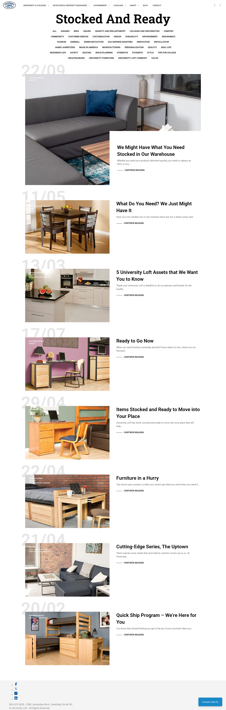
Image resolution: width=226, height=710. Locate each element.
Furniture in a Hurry (137, 478)
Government (100, 5)
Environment (150, 36)
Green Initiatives (94, 41)
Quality (152, 47)
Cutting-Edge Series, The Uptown (152, 546)
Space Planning (104, 52)
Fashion (61, 41)
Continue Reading (135, 170)
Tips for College (167, 52)
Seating (86, 52)
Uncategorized (76, 58)
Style (150, 52)
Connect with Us (210, 701)
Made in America (88, 47)
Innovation (143, 41)
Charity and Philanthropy (110, 31)
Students (137, 52)
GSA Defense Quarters (120, 41)
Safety (74, 52)
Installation (161, 41)
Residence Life (58, 52)
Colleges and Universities (145, 31)
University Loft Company (132, 58)
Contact (157, 5)
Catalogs (118, 5)
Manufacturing (111, 47)
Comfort (169, 31)
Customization (101, 36)
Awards (65, 31)
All (54, 31)
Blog (145, 5)
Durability (131, 36)
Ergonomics (168, 36)
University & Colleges (34, 5)
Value (154, 58)
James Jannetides (65, 47)
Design (117, 36)
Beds (76, 31)
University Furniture (101, 58)
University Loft (19, 708)
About (133, 5)
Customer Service (78, 36)
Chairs (87, 31)
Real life (166, 47)
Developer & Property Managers (70, 5)
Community (57, 36)
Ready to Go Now (135, 341)
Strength (122, 52)
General (75, 41)
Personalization (134, 47)
